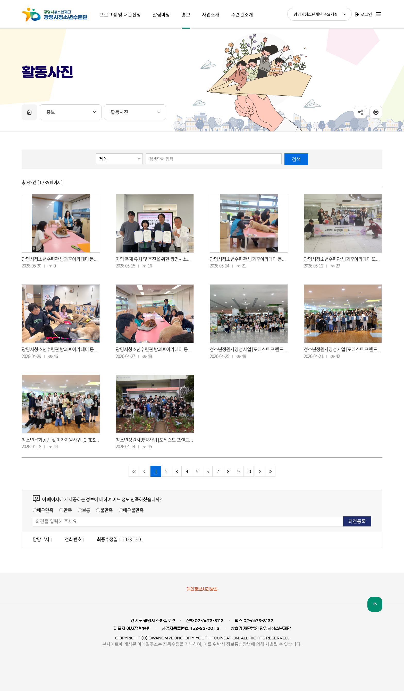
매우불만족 (133, 510)
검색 (296, 159)
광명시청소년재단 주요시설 (316, 14)
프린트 (375, 112)
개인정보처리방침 (202, 589)
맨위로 (374, 604)
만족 (67, 510)
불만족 (106, 510)
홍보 (50, 112)
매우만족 (45, 510)
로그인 (366, 14)
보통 (86, 510)
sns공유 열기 (360, 112)
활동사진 (119, 112)
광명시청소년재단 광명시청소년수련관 (60, 15)
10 (248, 471)
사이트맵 (378, 14)
